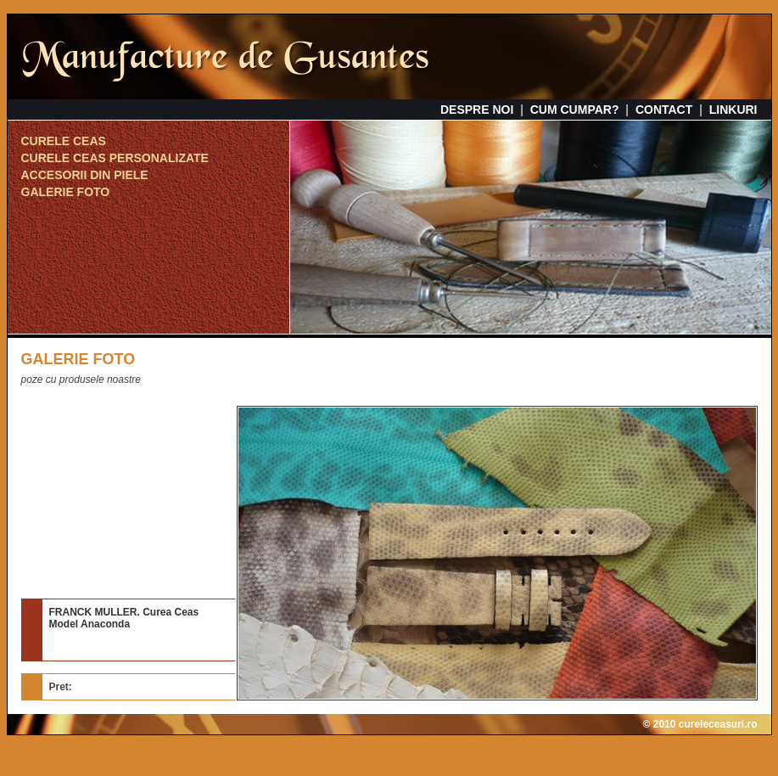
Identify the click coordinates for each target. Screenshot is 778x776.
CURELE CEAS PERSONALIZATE (115, 158)
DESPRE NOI (476, 109)
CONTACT (663, 109)
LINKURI (733, 109)
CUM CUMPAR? (574, 109)
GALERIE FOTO (65, 192)
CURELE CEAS (63, 141)
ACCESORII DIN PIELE (84, 175)
